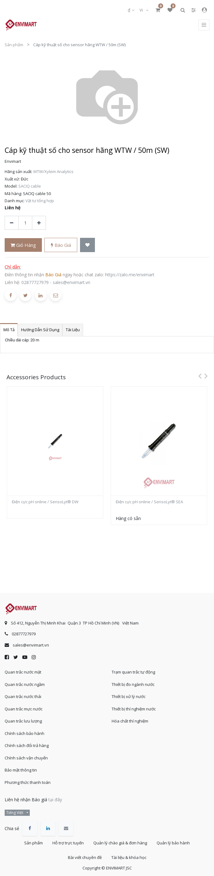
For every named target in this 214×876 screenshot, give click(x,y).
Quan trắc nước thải (23, 696)
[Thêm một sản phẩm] (39, 151)
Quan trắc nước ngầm (25, 684)
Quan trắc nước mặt (23, 672)
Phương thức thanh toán (28, 782)
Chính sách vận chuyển (26, 758)
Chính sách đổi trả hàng (27, 745)
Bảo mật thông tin (21, 770)
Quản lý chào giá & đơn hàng (120, 843)
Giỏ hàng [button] (23, 173)
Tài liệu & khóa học (128, 857)
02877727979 (35, 210)
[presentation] (198, 304)
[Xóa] (12, 151)
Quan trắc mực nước (23, 709)
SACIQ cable (29, 114)
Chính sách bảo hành (24, 733)
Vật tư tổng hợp (39, 128)
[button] (87, 173)
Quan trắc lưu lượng (23, 721)
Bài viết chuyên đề (85, 857)
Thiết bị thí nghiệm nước (134, 709)
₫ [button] (129, 10)
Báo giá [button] (61, 173)
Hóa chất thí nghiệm (130, 721)
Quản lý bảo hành (173, 843)
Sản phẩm (14, 44)
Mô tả (9, 257)
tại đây (55, 800)
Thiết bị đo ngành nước (133, 684)
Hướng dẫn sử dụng (40, 257)
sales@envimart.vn (71, 210)
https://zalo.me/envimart (129, 203)
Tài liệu (73, 257)
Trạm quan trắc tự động (133, 672)
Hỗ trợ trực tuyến (68, 843)
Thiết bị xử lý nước (128, 696)
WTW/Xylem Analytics (53, 99)
